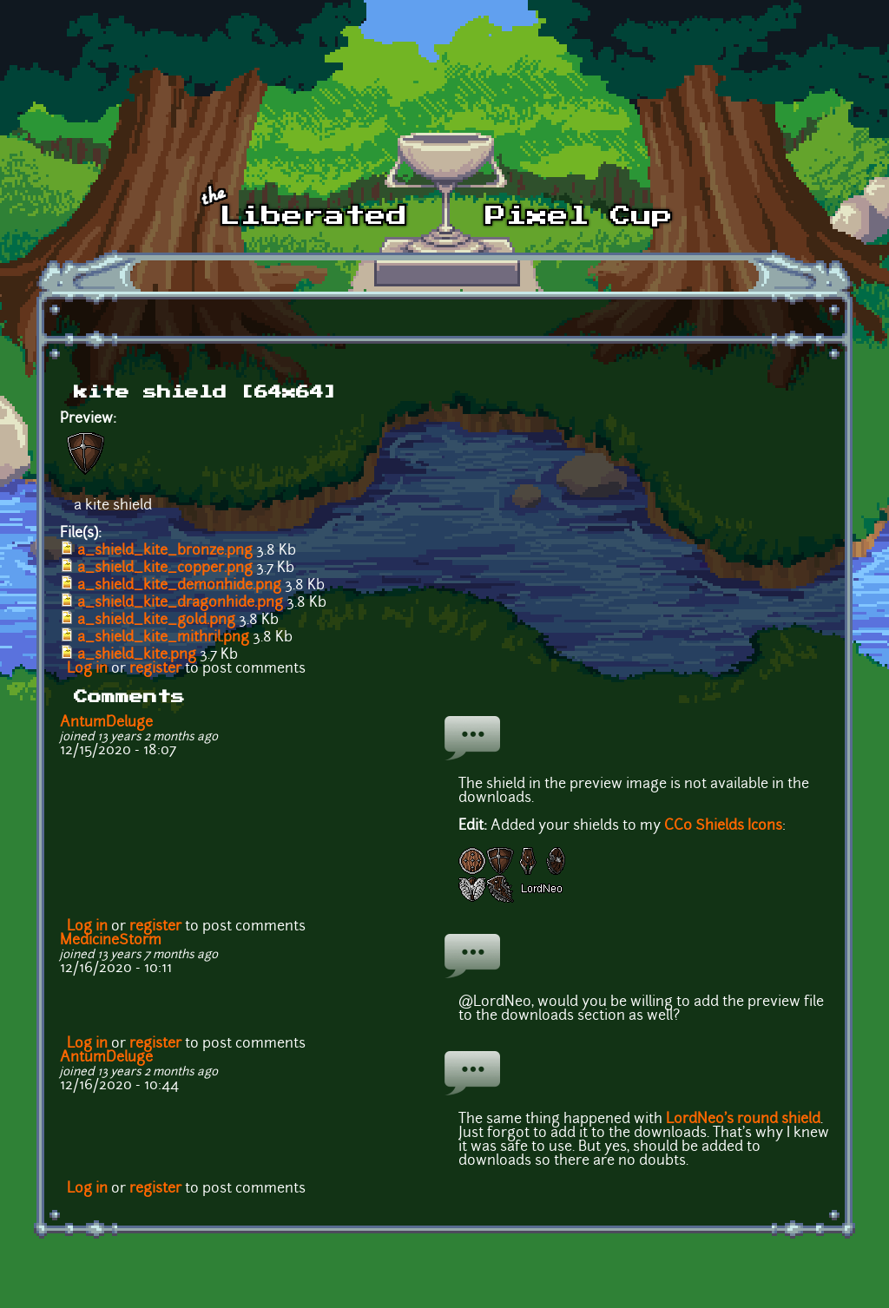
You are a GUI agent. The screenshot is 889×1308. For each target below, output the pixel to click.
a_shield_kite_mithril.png (163, 638)
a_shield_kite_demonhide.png (179, 586)
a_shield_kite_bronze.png (165, 551)
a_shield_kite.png (136, 655)
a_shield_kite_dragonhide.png (180, 603)
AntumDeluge (106, 723)
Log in (87, 669)
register (155, 669)
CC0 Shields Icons (723, 826)
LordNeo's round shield (743, 1120)
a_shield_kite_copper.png (165, 568)
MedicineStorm (110, 941)
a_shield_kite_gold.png (156, 621)
